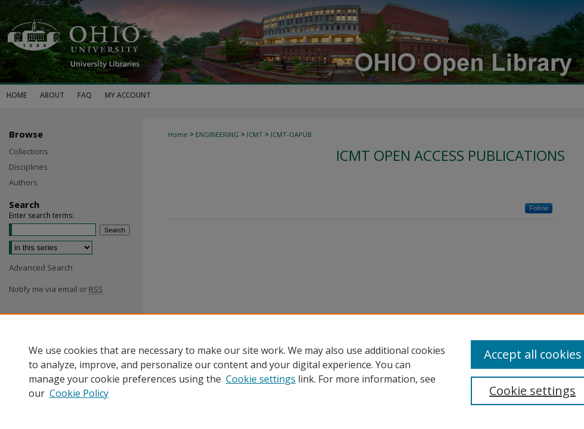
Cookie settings (261, 379)
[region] (292, 371)
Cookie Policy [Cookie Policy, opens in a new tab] (78, 393)
